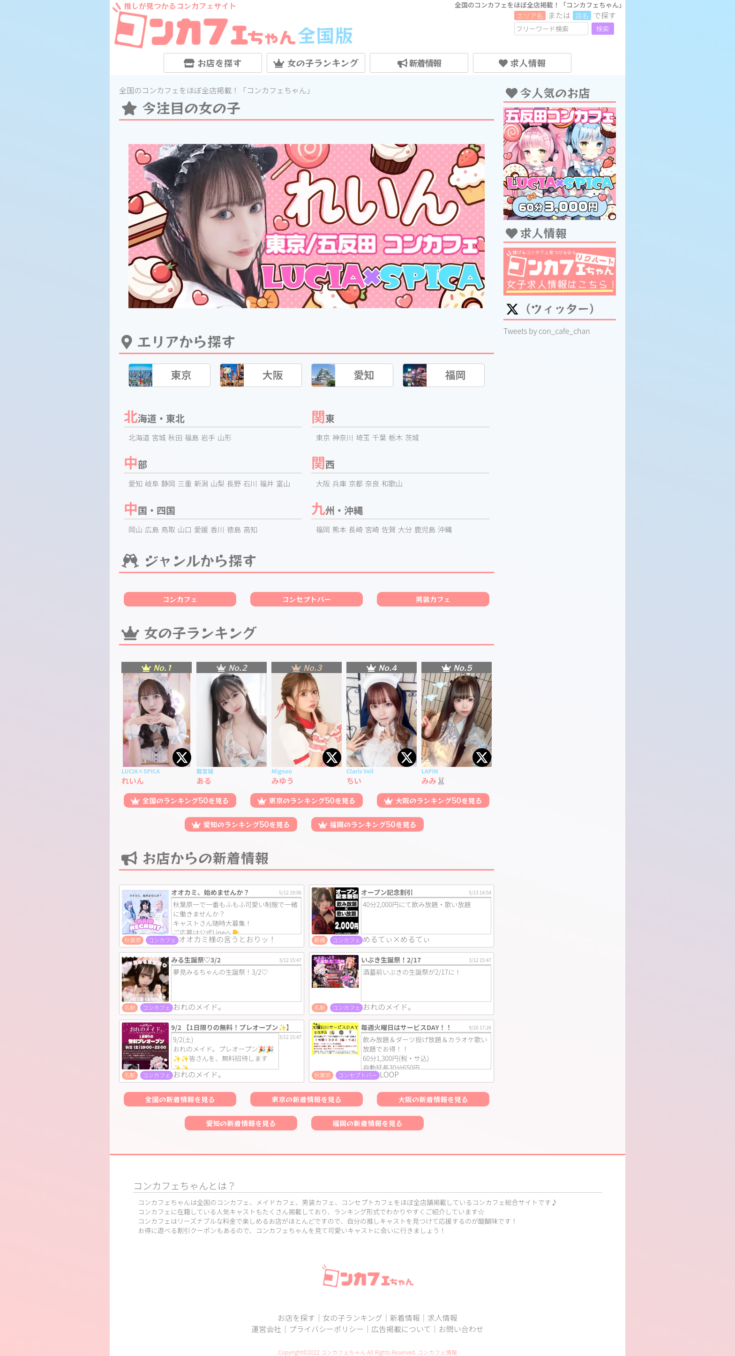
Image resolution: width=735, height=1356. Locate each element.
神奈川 (342, 437)
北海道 (139, 437)
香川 (217, 529)
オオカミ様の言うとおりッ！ (227, 939)
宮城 (159, 437)
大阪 (323, 483)
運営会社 (266, 1328)
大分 (405, 529)
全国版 (325, 34)
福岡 (323, 529)
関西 (323, 464)
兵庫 (339, 483)
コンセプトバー (306, 599)
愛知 (135, 483)
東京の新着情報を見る (306, 1099)
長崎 (356, 529)
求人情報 (522, 62)
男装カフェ (432, 599)
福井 (267, 483)
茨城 (412, 437)
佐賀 (389, 529)
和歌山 (392, 483)
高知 (250, 529)
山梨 (217, 483)
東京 (323, 437)
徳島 (234, 529)
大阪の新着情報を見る (433, 1099)
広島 (152, 529)
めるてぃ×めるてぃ (396, 939)
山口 (185, 529)
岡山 (135, 529)
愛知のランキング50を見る (241, 824)
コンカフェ (179, 599)
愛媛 (201, 529)
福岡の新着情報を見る (367, 1123)
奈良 (372, 483)
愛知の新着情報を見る (241, 1123)
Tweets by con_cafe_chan (546, 330)
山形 (225, 437)
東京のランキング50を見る (306, 800)
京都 (356, 483)
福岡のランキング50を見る (367, 824)
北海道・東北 (154, 418)
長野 (234, 483)
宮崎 (372, 529)
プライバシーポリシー (326, 1328)
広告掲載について (401, 1328)
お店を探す (212, 62)
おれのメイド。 (199, 1006)
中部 (135, 464)
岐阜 (152, 483)
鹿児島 (424, 529)
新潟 (201, 483)
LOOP (389, 1074)
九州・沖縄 (337, 510)
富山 (283, 483)
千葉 (379, 437)
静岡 (168, 483)
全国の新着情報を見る (180, 1099)
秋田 (175, 437)
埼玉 (363, 437)
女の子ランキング (315, 62)
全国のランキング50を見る (180, 800)
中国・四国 (149, 510)
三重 (185, 483)
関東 (323, 418)
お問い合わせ (461, 1328)
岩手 (208, 437)
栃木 (396, 437)
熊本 (339, 529)
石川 (250, 483)
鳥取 (168, 529)
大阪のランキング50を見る (433, 800)
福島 (192, 437)
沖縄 (445, 529)
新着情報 (419, 62)
